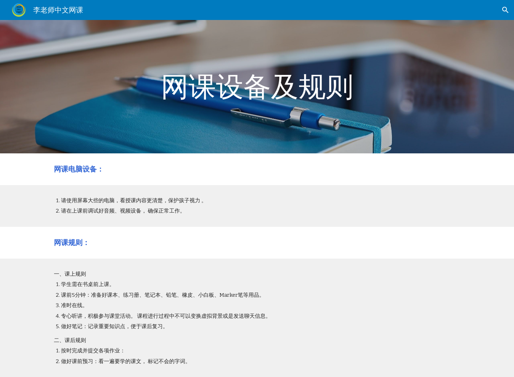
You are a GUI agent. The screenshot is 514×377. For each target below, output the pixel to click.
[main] (257, 87)
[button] (505, 10)
